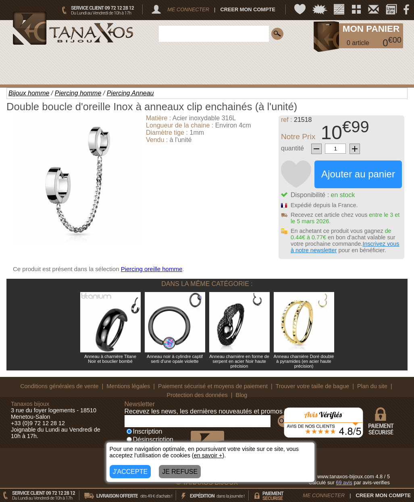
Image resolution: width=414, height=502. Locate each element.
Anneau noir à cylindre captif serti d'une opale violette (175, 359)
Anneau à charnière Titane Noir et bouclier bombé (110, 359)
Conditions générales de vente (59, 386)
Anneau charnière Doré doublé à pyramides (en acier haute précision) (304, 361)
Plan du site (372, 386)
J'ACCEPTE (130, 471)
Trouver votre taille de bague (313, 386)
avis (344, 482)
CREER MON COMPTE (247, 9)
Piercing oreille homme (152, 268)
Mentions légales (128, 386)
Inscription (144, 431)
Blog (242, 395)
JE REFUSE (180, 471)
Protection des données (197, 395)
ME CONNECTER (188, 9)
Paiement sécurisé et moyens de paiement (213, 386)
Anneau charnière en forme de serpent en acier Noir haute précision (239, 361)
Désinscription (150, 439)
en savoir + (208, 455)
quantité (292, 148)
